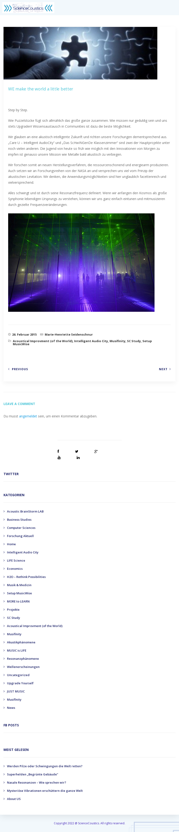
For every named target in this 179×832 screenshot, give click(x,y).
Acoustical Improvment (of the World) (42, 341)
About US (14, 799)
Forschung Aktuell (20, 536)
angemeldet (28, 416)
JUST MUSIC (16, 691)
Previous (20, 369)
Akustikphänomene (21, 642)
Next (163, 369)
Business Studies (19, 519)
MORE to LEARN (18, 601)
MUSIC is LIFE (16, 650)
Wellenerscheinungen (23, 667)
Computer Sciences (21, 528)
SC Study (134, 341)
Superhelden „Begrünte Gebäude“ (32, 774)
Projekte (13, 609)
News (11, 708)
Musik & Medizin (19, 585)
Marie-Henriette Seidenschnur (69, 334)
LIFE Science (16, 560)
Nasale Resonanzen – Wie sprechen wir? (36, 782)
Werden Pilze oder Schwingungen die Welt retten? (45, 766)
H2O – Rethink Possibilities (26, 577)
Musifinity (117, 341)
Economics (15, 569)
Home (11, 544)
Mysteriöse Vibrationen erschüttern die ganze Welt (45, 791)
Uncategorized (18, 675)
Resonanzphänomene (23, 658)
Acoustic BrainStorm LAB (25, 511)
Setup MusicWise (19, 593)
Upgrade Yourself (20, 683)
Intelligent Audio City (91, 341)
